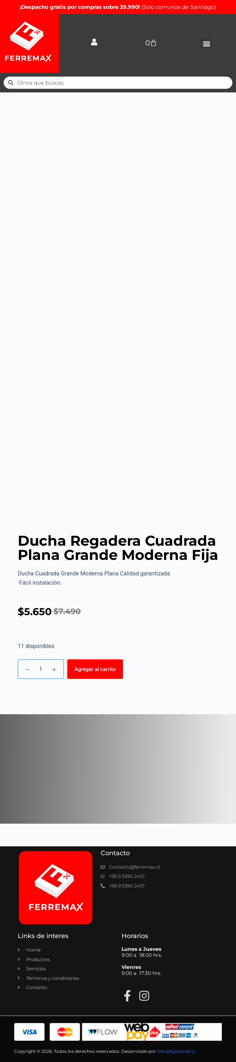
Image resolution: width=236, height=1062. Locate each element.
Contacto (115, 853)
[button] (206, 43)
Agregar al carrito (95, 669)
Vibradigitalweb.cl (176, 1051)
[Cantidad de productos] (41, 669)
